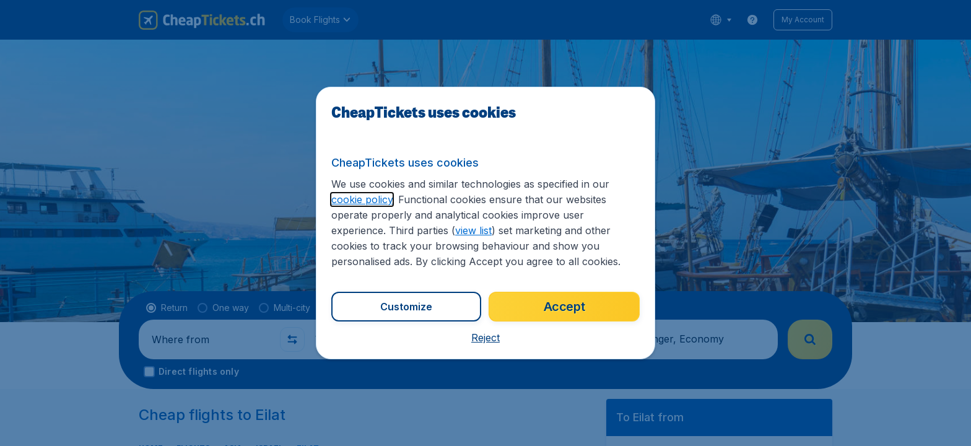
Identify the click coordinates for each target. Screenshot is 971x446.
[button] (485, 337)
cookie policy (362, 199)
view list (473, 230)
